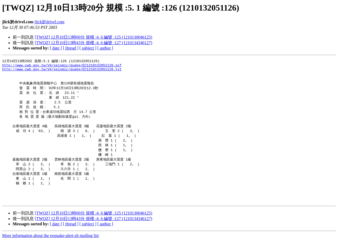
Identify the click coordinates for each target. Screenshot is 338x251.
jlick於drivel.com (49, 22)
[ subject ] (87, 48)
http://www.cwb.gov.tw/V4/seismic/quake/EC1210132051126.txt (61, 71)
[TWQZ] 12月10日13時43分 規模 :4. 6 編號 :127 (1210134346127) (93, 42)
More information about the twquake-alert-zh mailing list (50, 246)
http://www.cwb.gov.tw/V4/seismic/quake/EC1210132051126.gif (61, 66)
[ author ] (105, 48)
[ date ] (56, 48)
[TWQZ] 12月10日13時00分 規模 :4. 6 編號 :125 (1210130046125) (93, 37)
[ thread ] (70, 48)
